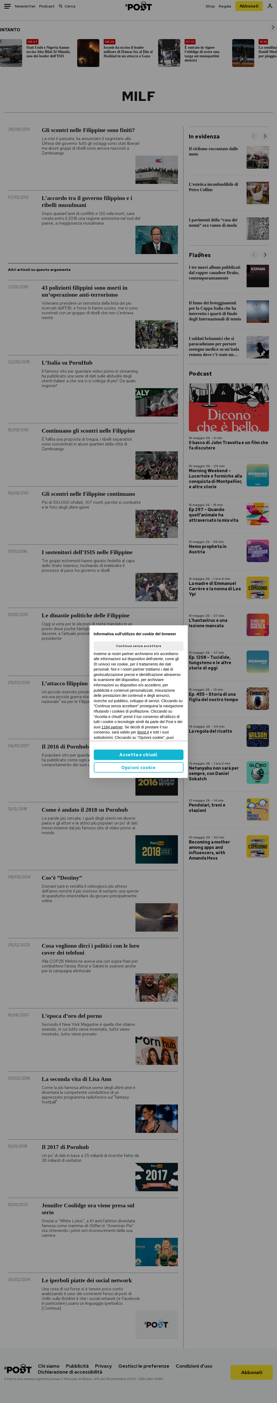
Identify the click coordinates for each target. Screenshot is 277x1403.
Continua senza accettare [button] (138, 646)
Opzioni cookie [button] (138, 767)
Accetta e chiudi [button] (138, 755)
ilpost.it (143, 732)
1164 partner (112, 727)
